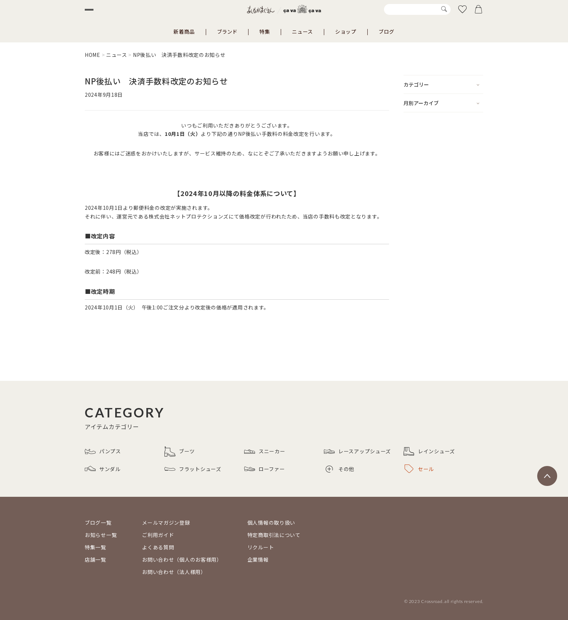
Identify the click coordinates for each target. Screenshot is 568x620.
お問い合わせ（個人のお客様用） (182, 559)
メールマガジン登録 (166, 522)
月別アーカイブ (421, 103)
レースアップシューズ (357, 451)
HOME (92, 54)
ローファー (264, 468)
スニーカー (264, 451)
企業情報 (258, 559)
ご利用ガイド (158, 534)
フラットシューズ (192, 468)
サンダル (103, 468)
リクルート (260, 547)
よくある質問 (158, 547)
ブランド (227, 31)
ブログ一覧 (98, 522)
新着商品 (184, 31)
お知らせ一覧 (101, 534)
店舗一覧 (95, 559)
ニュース (302, 31)
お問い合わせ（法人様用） (174, 571)
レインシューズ (429, 451)
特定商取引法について (274, 534)
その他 (340, 469)
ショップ (345, 31)
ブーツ (179, 451)
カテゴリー (416, 84)
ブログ (386, 31)
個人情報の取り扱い (271, 522)
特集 (264, 31)
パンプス (103, 451)
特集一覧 (95, 547)
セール (419, 469)
